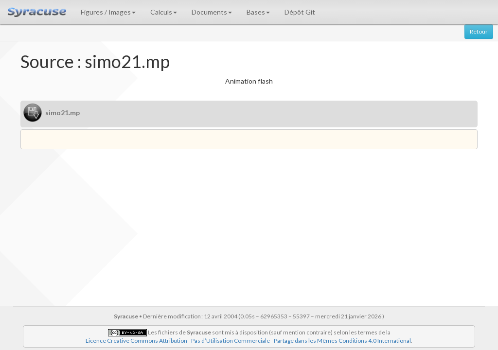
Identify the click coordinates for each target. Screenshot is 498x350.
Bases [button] (258, 12)
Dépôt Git (300, 12)
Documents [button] (212, 12)
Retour (479, 31)
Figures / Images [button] (108, 12)
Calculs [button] (163, 12)
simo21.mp (62, 112)
